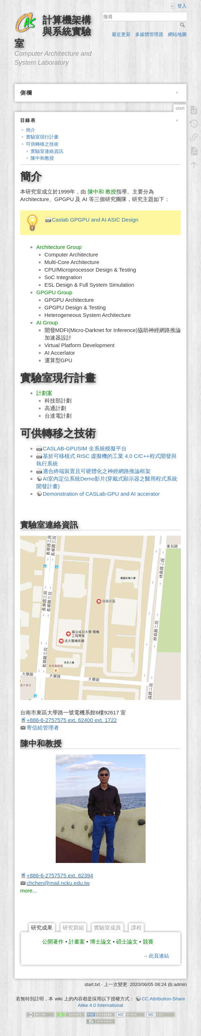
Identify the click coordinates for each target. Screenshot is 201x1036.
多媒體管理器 (149, 34)
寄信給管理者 (43, 727)
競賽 (148, 942)
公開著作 (53, 942)
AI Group (47, 322)
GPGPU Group (54, 292)
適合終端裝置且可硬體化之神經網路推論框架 (97, 471)
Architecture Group (59, 247)
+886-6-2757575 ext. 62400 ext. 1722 (72, 720)
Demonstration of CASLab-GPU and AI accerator (101, 494)
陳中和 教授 (102, 191)
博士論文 (100, 942)
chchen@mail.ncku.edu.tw (58, 883)
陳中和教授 (42, 158)
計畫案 (77, 942)
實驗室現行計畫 (42, 137)
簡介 (30, 130)
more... (28, 890)
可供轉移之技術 (42, 144)
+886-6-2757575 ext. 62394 (60, 875)
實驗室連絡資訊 (47, 151)
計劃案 (44, 393)
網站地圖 (177, 34)
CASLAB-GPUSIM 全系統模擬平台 (85, 448)
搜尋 (183, 24)
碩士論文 (127, 942)
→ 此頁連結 (156, 956)
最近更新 (121, 34)
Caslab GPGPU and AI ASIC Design (95, 220)
